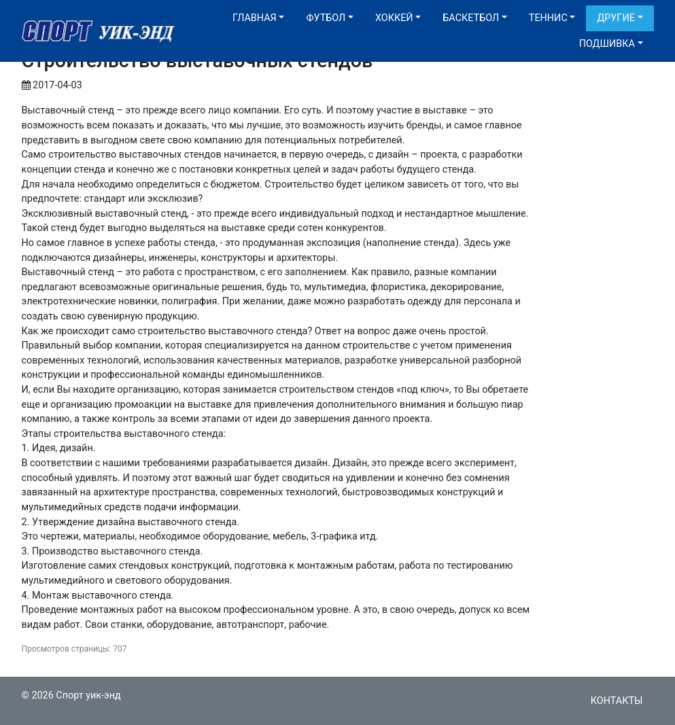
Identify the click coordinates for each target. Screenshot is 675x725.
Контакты (617, 701)
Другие (615, 18)
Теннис (548, 18)
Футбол (325, 18)
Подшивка (607, 44)
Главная (254, 18)
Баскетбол (471, 18)
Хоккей (394, 18)
